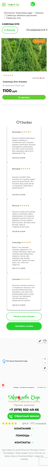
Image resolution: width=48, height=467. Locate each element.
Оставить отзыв (24, 326)
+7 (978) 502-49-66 (24, 410)
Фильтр (9, 30)
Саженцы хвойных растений (21, 15)
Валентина (16, 132)
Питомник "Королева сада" (18, 13)
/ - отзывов (34, 423)
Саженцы (15, 81)
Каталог (39, 13)
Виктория (16, 169)
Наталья (15, 206)
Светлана (16, 279)
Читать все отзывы (24, 316)
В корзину (24, 97)
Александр (16, 242)
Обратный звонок (26, 416)
